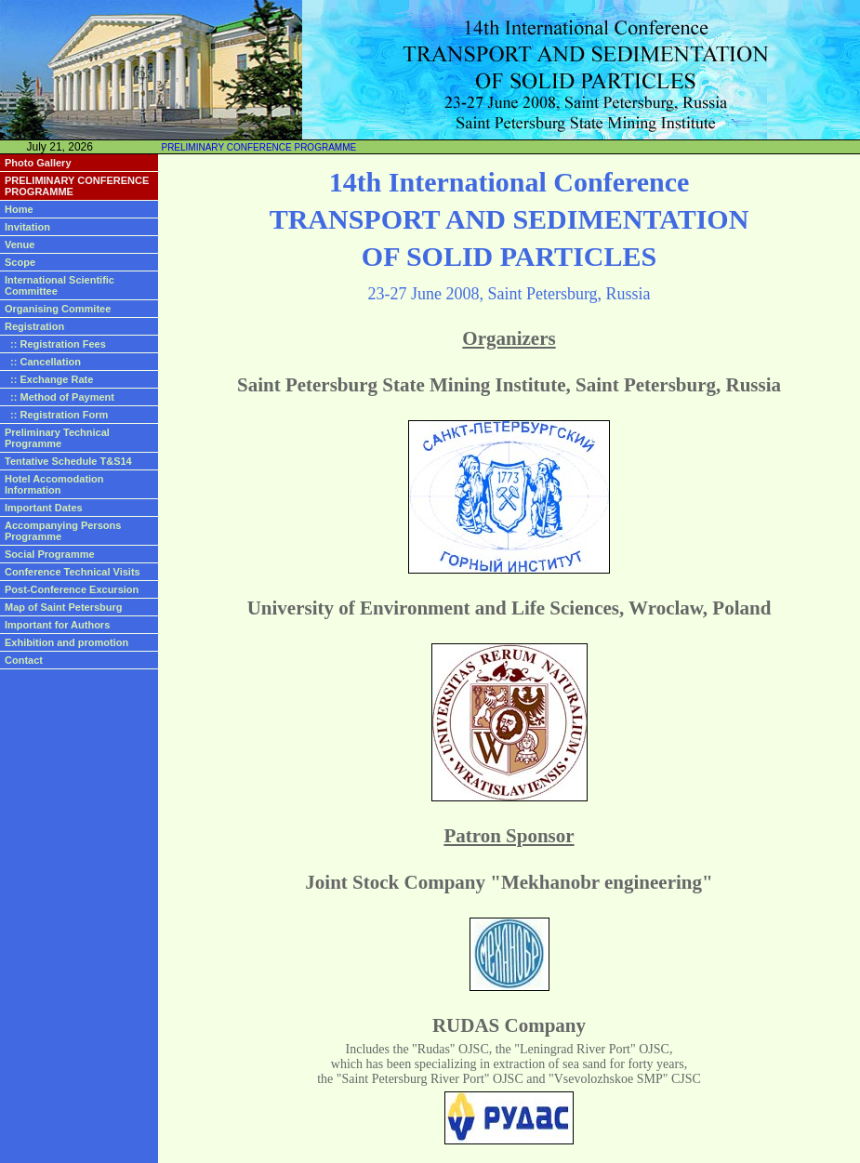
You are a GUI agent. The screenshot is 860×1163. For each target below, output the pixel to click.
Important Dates (44, 507)
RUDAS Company (509, 1025)
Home (19, 209)
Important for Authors (57, 624)
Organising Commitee (58, 308)
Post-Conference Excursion (72, 589)
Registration (34, 326)
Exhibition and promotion (66, 642)
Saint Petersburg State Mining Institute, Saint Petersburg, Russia (509, 385)
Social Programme (50, 554)
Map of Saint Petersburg (64, 607)
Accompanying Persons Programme (63, 531)
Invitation (27, 226)
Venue (19, 244)
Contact (24, 660)
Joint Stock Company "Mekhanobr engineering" (508, 882)
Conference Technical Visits (72, 571)
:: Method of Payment (59, 397)
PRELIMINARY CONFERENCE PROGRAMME (258, 147)
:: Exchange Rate (49, 379)
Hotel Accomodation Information (54, 484)
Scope (20, 262)
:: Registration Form (56, 414)
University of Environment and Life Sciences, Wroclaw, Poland (509, 608)
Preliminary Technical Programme (57, 438)
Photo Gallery (38, 162)
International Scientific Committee (59, 285)
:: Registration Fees (55, 344)
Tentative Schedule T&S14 (68, 461)
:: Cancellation (43, 361)
